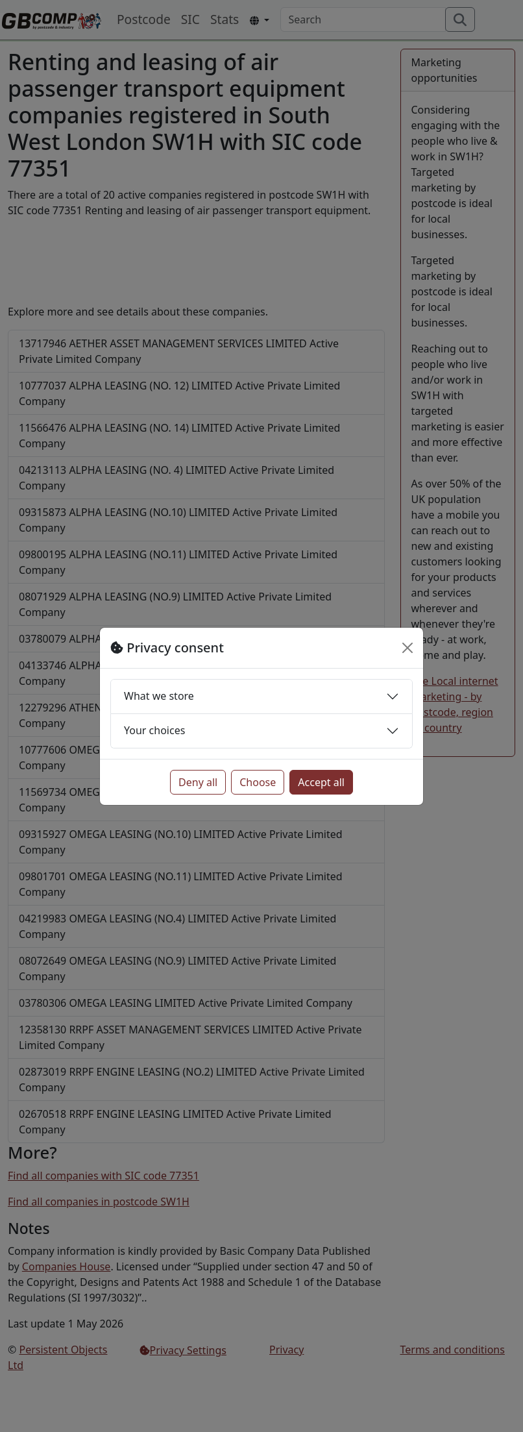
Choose (257, 782)
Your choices (154, 730)
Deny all (197, 782)
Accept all (321, 782)
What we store (159, 696)
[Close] (407, 647)
